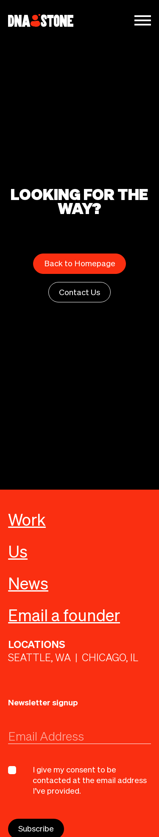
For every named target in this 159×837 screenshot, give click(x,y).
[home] (40, 20)
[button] (142, 20)
